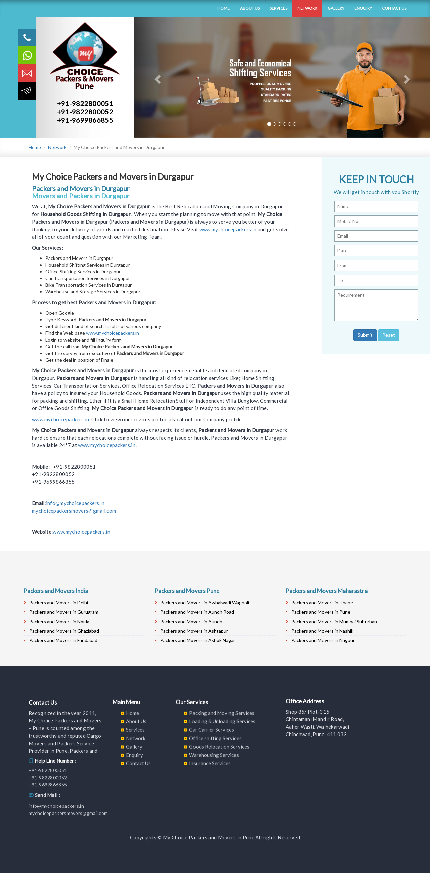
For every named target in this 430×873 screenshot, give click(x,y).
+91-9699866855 (85, 120)
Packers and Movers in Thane (322, 602)
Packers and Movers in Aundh (191, 621)
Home (223, 8)
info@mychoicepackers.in (75, 503)
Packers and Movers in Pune (320, 612)
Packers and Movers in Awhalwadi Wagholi (204, 602)
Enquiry (363, 8)
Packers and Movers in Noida (59, 621)
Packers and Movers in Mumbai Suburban (334, 621)
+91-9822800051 (85, 103)
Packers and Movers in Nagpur (323, 640)
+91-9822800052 (85, 112)
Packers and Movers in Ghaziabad (64, 631)
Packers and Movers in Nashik (322, 631)
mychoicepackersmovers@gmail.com (74, 511)
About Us (250, 8)
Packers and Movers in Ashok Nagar (197, 640)
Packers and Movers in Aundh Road (197, 612)
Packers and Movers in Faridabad (63, 640)
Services (278, 8)
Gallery (336, 8)
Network (307, 8)
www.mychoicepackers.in (228, 229)
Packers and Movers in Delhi (58, 602)
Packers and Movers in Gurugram (63, 612)
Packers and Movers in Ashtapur (194, 631)
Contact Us (394, 8)
